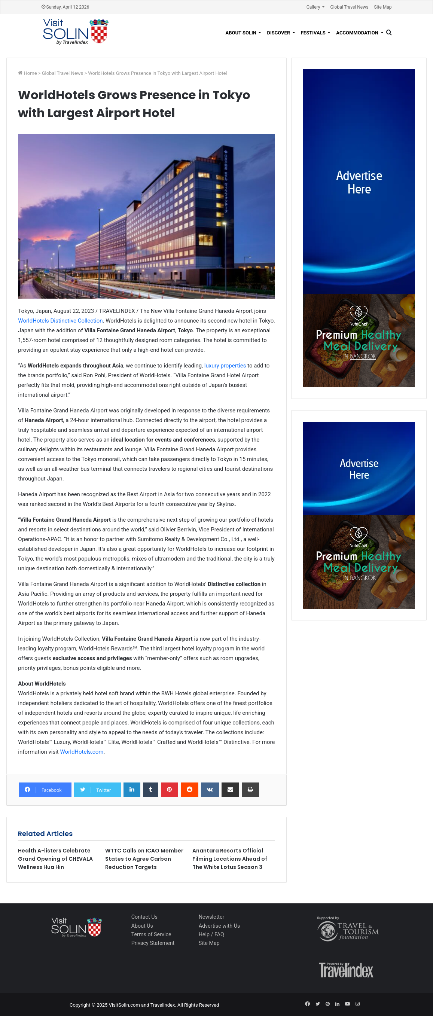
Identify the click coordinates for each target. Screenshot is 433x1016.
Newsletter (212, 917)
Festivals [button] (314, 33)
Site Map (382, 7)
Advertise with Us (219, 926)
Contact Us (144, 917)
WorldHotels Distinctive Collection (60, 320)
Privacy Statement (153, 943)
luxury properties (225, 365)
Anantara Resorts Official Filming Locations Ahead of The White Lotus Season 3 (229, 859)
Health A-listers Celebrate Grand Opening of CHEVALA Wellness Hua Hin (55, 859)
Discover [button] (279, 33)
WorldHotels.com (82, 751)
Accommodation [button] (357, 33)
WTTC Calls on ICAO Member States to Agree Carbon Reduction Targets (144, 859)
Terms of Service (151, 934)
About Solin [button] (241, 33)
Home (31, 73)
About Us (142, 926)
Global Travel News (349, 7)
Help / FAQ (211, 934)
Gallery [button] (314, 7)
